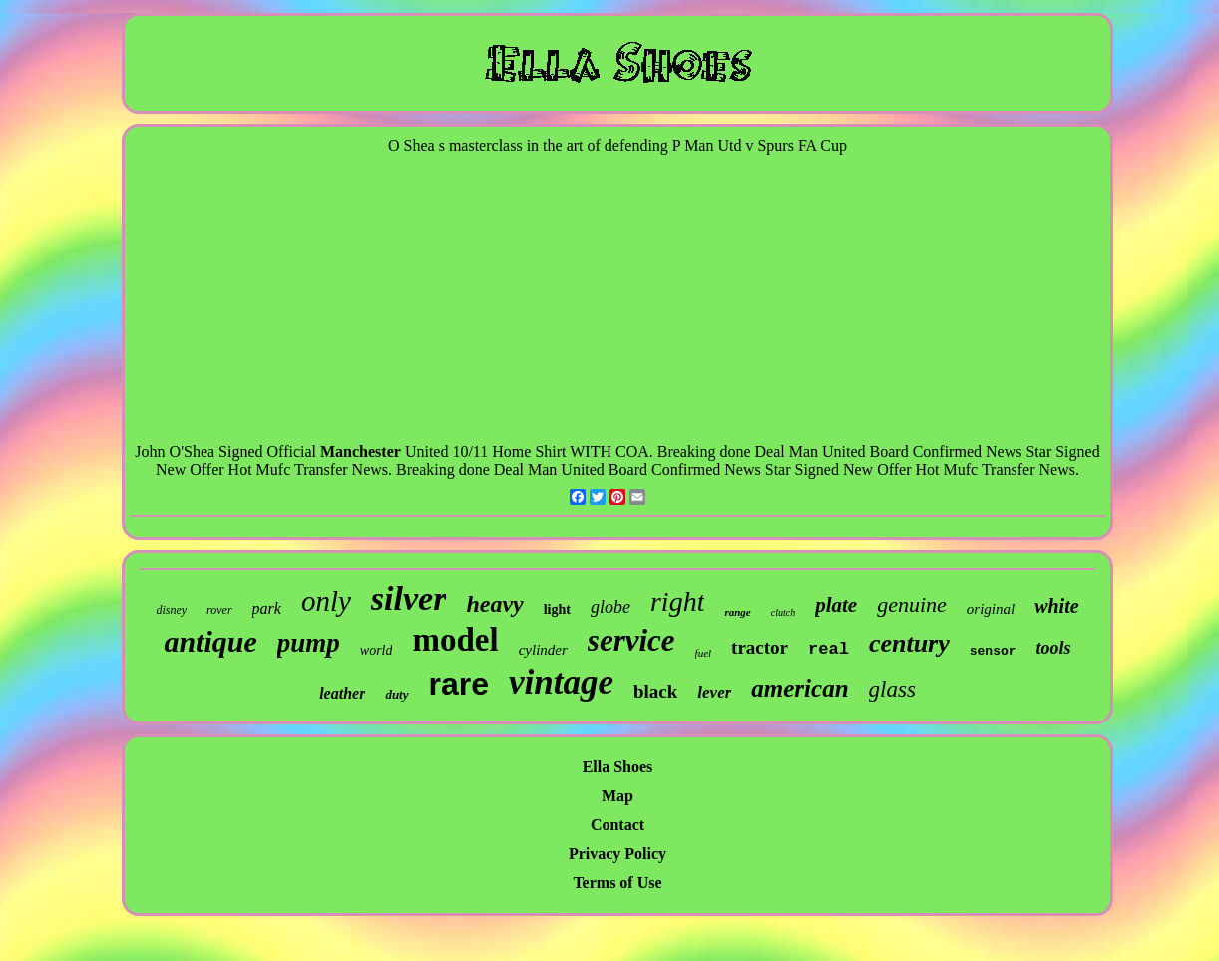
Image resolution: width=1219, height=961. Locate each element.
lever (714, 692)
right (677, 601)
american (799, 688)
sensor (993, 651)
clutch (783, 612)
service (631, 640)
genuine (912, 604)
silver (409, 598)
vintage (561, 682)
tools (1053, 648)
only (326, 601)
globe (610, 607)
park (266, 608)
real (828, 649)
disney (171, 610)
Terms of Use (617, 882)
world (376, 650)
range (737, 612)
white (1056, 606)
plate (836, 605)
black (655, 691)
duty (396, 694)
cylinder (543, 650)
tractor (759, 647)
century (909, 643)
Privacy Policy (617, 853)
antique (210, 641)
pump (308, 643)
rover (219, 610)
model (455, 640)
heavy (494, 604)
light (557, 609)
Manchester (360, 451)
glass (892, 689)
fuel (703, 653)
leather (342, 693)
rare (459, 684)
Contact (617, 824)
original (991, 609)
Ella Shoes (618, 766)
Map (617, 795)
